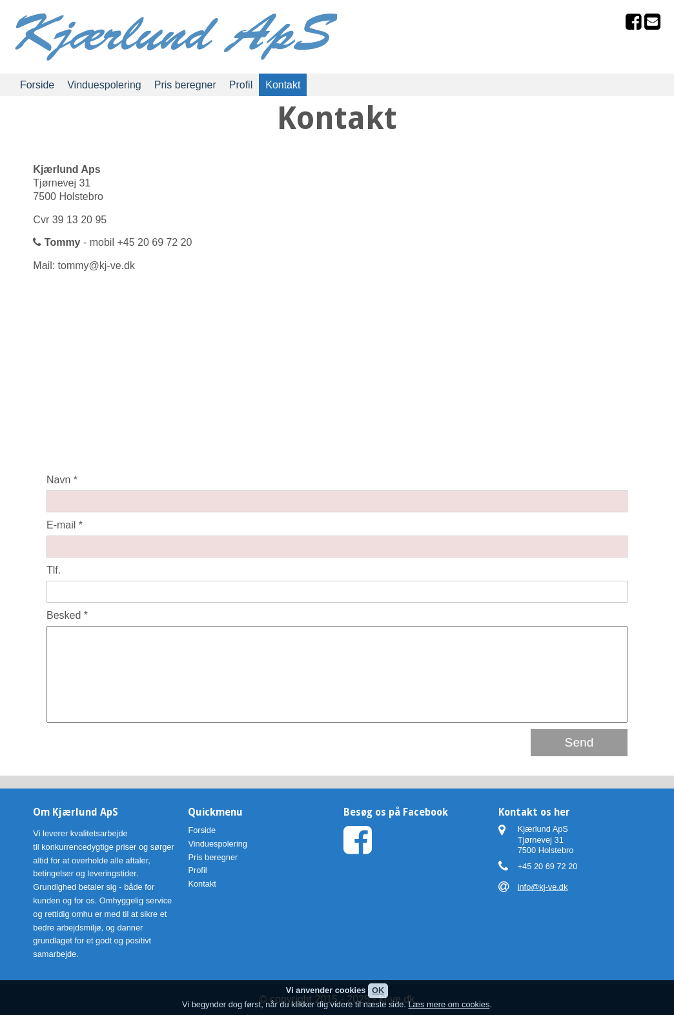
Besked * (67, 615)
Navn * (61, 479)
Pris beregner (185, 84)
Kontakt (282, 84)
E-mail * (64, 524)
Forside (37, 84)
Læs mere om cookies (448, 1004)
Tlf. (53, 570)
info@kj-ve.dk (543, 887)
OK (378, 990)
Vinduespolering (104, 84)
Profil (240, 84)
